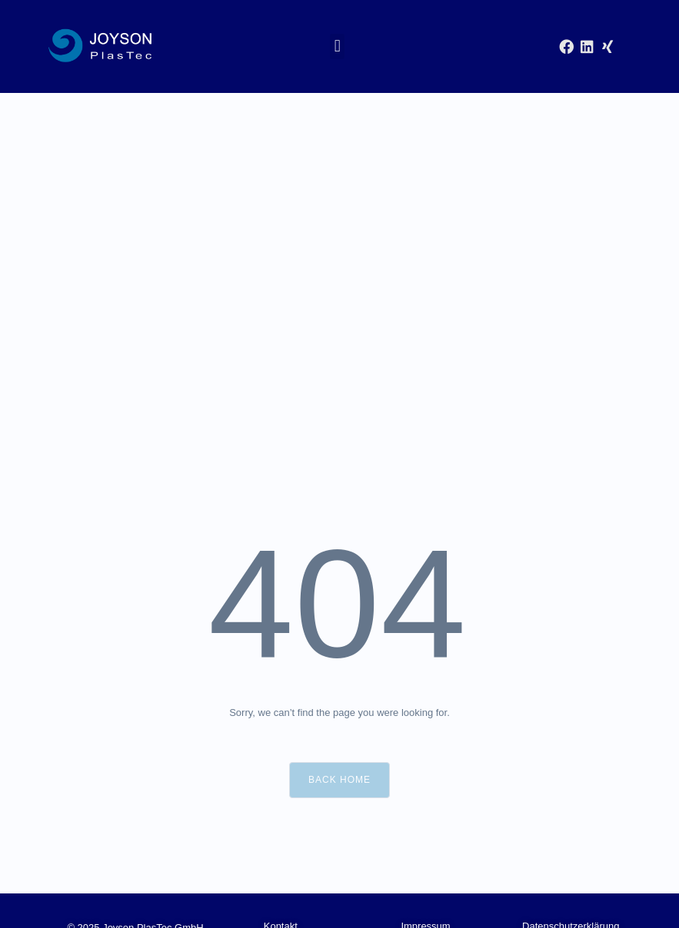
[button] (337, 46)
